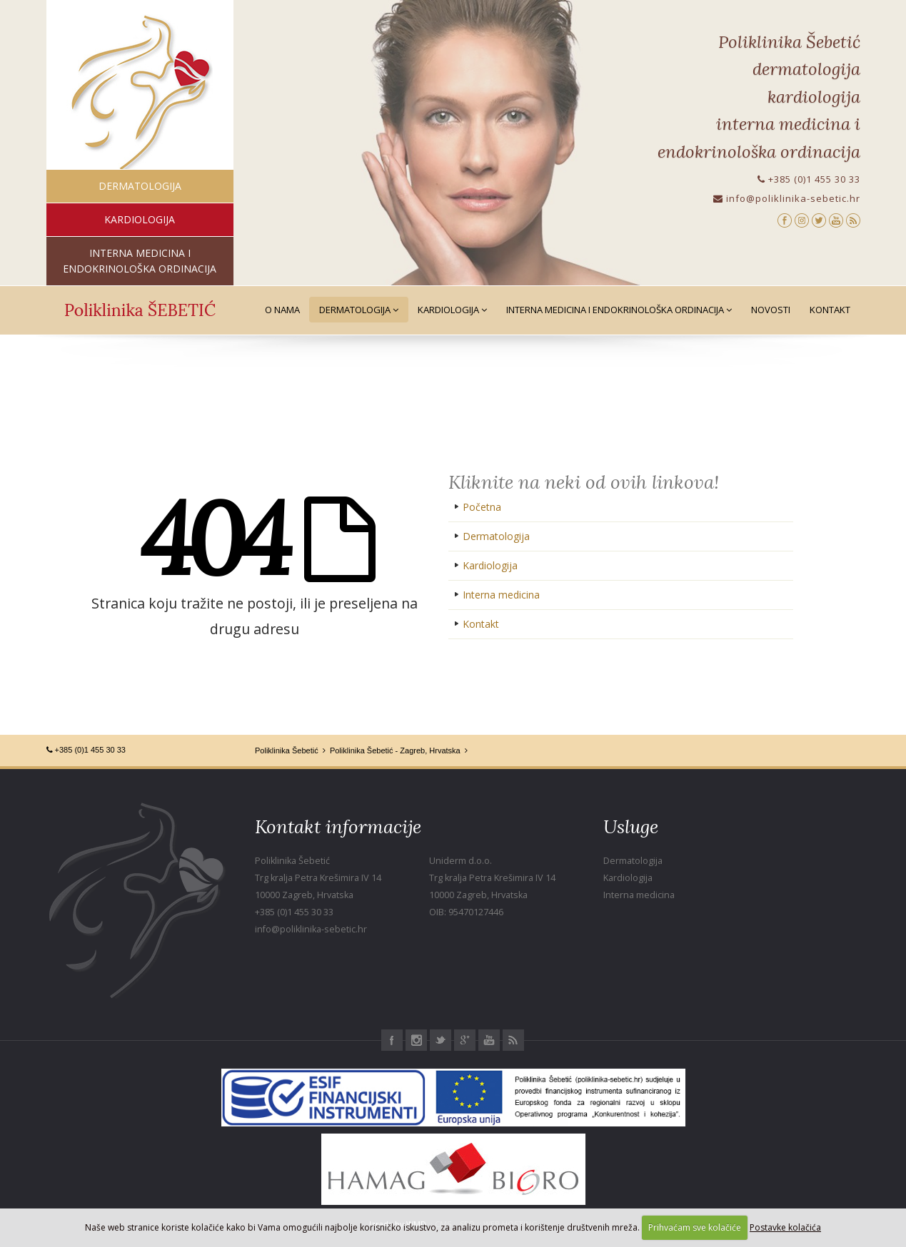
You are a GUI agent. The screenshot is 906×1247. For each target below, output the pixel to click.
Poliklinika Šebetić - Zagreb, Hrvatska (395, 750)
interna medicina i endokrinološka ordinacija (139, 260)
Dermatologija (358, 309)
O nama (282, 309)
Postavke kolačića (785, 1227)
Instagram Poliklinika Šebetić (416, 1040)
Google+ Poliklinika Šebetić (464, 1040)
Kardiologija (452, 309)
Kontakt (830, 309)
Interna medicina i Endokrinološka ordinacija (619, 309)
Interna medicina (501, 594)
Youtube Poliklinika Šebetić (489, 1040)
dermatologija (140, 186)
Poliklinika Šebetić (286, 750)
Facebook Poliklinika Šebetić (392, 1040)
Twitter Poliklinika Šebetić (440, 1040)
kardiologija (139, 219)
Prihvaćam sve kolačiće (694, 1227)
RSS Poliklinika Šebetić (513, 1040)
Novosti (770, 309)
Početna (482, 507)
